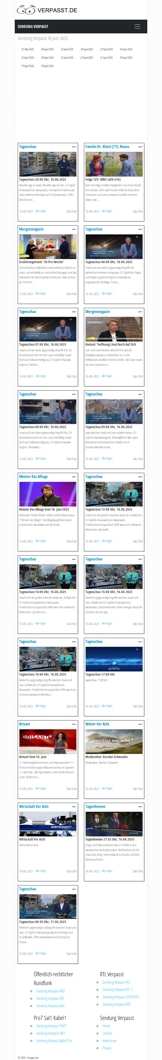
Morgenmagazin (31, 229)
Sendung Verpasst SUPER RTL (121, 997)
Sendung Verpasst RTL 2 (117, 989)
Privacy (106, 1048)
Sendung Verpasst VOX (116, 1004)
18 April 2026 (47, 66)
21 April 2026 (106, 57)
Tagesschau (27, 146)
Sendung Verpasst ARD (50, 991)
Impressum (109, 1040)
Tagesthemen (95, 806)
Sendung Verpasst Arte (50, 1005)
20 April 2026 (126, 57)
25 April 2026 (27, 57)
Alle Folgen (40, 211)
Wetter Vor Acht (97, 724)
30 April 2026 (47, 49)
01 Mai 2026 (28, 49)
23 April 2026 (67, 57)
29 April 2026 (67, 49)
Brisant (24, 724)
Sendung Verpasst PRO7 (51, 1026)
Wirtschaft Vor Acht (34, 806)
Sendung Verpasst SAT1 (50, 1033)
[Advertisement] (81, 106)
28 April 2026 (87, 49)
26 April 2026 (126, 49)
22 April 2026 (87, 57)
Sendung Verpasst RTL (116, 982)
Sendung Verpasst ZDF (50, 998)
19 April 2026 (27, 66)
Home (106, 1026)
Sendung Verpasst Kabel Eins (54, 1040)
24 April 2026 (47, 57)
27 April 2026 (106, 49)
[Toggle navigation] (137, 26)
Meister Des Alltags (33, 476)
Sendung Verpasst (33, 26)
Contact (107, 1033)
